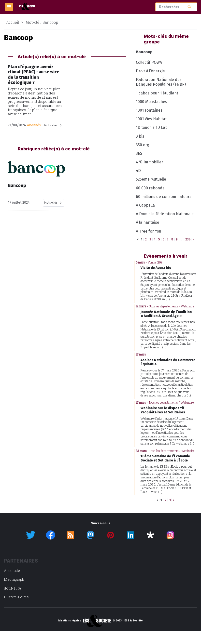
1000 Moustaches (151, 101)
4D (138, 170)
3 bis (140, 136)
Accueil (12, 22)
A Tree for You (148, 231)
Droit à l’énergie (150, 71)
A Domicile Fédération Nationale (165, 213)
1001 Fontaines (149, 110)
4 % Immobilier (149, 162)
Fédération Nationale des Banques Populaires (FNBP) (161, 82)
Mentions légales (69, 620)
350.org (142, 145)
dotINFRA (12, 588)
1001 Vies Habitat (151, 119)
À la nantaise (147, 222)
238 (188, 239)
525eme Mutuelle (151, 179)
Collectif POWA (149, 62)
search (189, 6)
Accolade (12, 570)
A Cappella (145, 205)
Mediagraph (14, 579)
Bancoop (144, 52)
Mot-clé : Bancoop (42, 22)
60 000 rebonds (150, 188)
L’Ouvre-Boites (16, 597)
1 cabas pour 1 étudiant (157, 93)
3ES (139, 153)
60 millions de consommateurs (163, 196)
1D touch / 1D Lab (152, 127)
